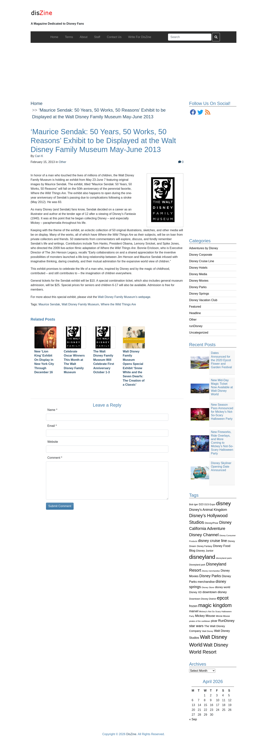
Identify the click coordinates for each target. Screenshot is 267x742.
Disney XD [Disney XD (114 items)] (195, 592)
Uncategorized (198, 332)
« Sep (193, 719)
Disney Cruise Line (201, 261)
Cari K (39, 156)
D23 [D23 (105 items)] (201, 504)
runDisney (195, 326)
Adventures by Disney (203, 248)
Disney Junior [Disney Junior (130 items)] (204, 550)
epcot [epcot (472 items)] (222, 598)
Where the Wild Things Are (118, 304)
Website (52, 441)
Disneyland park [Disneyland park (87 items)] (197, 564)
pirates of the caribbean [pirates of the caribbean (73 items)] (199, 621)
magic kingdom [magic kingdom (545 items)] (215, 605)
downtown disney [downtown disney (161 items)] (214, 592)
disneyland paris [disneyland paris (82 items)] (224, 558)
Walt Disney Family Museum (80, 304)
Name (52, 409)
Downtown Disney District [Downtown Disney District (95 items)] (202, 598)
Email (52, 425)
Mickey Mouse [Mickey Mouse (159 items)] (205, 616)
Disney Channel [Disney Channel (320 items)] (204, 534)
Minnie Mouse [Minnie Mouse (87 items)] (223, 616)
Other (193, 319)
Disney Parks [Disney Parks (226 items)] (210, 576)
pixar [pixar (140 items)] (214, 620)
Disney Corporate (200, 254)
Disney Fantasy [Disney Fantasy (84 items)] (204, 546)
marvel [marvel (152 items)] (193, 611)
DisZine (131, 734)
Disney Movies (198, 280)
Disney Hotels (198, 267)
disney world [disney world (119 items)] (222, 587)
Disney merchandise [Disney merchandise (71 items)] (211, 571)
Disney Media (198, 274)
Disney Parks (198, 287)
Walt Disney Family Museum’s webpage (124, 297)
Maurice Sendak (49, 304)
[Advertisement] (133, 69)
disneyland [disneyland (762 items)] (202, 557)
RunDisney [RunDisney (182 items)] (226, 621)
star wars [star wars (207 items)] (196, 626)
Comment (54, 457)
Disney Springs (199, 293)
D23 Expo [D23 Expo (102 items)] (209, 504)
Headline (195, 313)
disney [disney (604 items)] (223, 503)
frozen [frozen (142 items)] (193, 606)
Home (36, 103)
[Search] (189, 37)
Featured (195, 306)
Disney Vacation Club (203, 300)
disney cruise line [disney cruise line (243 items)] (212, 541)
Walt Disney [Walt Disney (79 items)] (207, 631)
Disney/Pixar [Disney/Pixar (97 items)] (211, 523)
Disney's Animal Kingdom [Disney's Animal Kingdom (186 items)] (208, 510)
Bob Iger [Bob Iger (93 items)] (193, 504)
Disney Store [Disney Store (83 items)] (208, 587)
